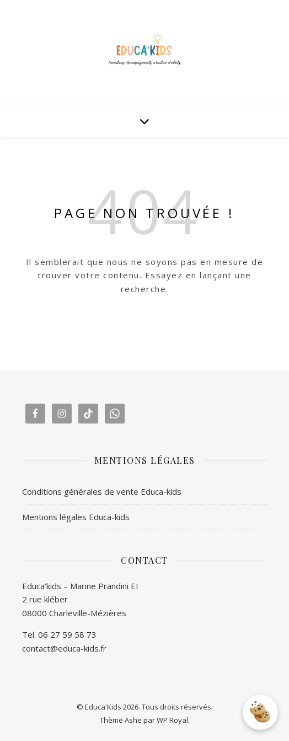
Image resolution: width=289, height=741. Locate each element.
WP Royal (172, 720)
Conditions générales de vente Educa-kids (101, 491)
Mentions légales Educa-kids (76, 516)
